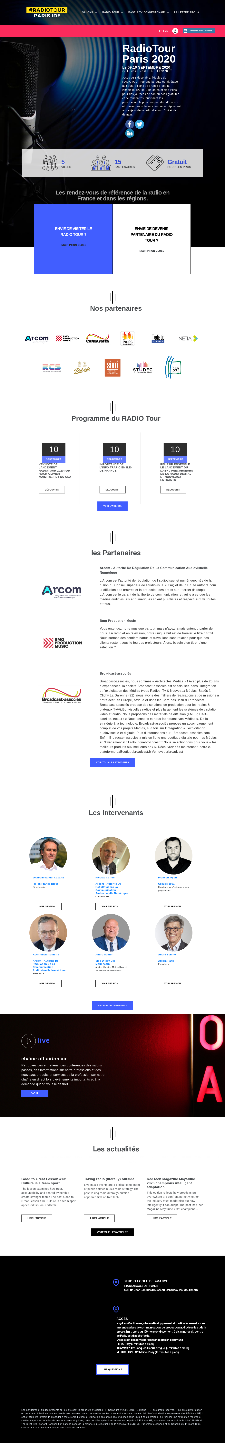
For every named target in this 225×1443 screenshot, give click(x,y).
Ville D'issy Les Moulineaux (105, 962)
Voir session (47, 906)
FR (160, 31)
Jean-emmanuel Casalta (48, 877)
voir (34, 1093)
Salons (87, 12)
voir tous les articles (112, 1232)
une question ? (112, 1369)
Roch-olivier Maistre (46, 954)
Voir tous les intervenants (112, 1005)
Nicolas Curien (105, 877)
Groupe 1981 (166, 883)
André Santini (104, 954)
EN (166, 31)
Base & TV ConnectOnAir (146, 12)
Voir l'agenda (112, 506)
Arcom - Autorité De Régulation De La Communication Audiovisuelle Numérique (111, 888)
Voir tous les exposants (112, 762)
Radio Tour (110, 12)
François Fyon (167, 877)
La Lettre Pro (184, 12)
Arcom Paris (166, 960)
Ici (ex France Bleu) (45, 883)
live (35, 1041)
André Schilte (167, 954)
